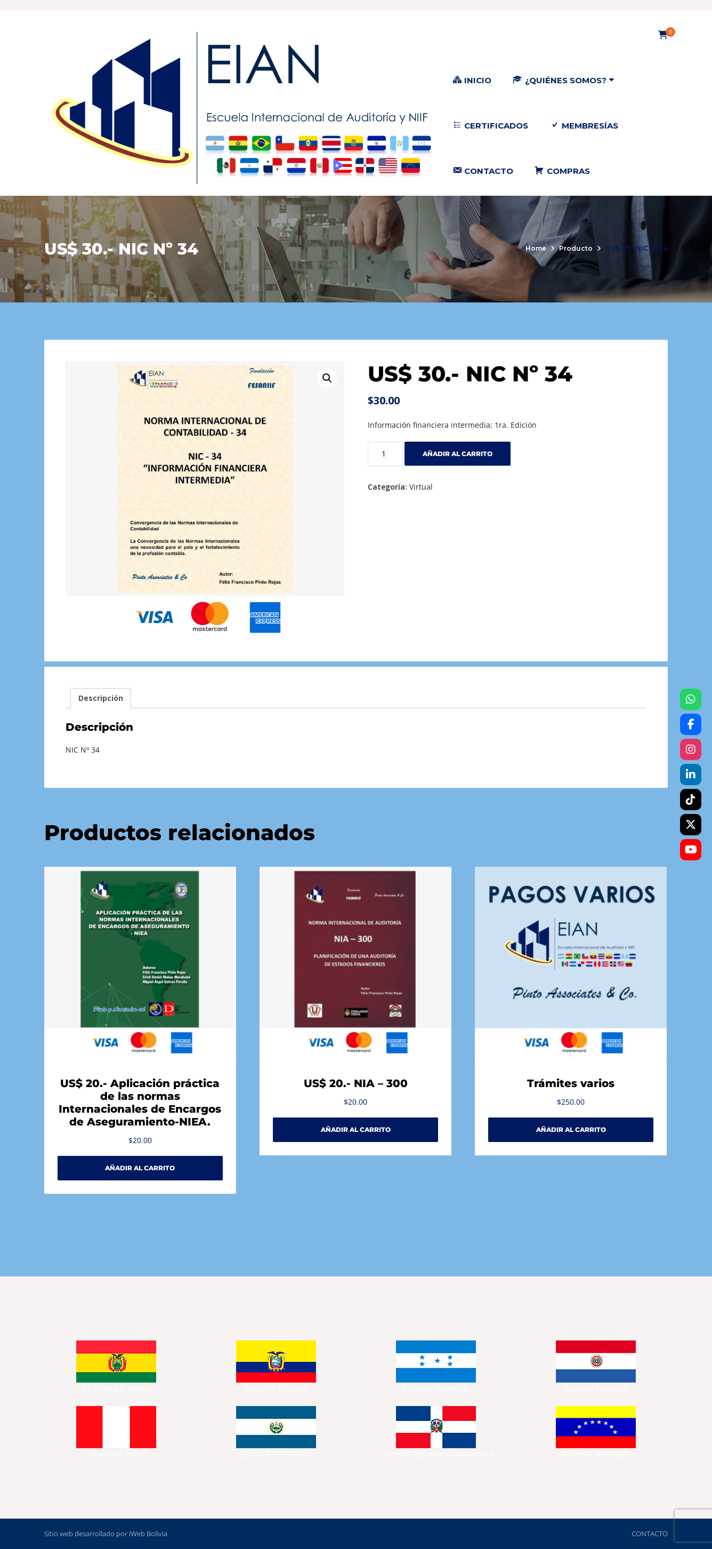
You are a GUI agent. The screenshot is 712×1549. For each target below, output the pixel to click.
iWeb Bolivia (148, 1533)
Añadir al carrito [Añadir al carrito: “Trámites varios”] (571, 1129)
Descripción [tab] (100, 698)
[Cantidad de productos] (385, 454)
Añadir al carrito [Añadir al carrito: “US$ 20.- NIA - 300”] (356, 1129)
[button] (327, 378)
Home (535, 248)
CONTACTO (650, 1533)
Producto (576, 248)
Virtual (421, 487)
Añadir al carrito (457, 454)
